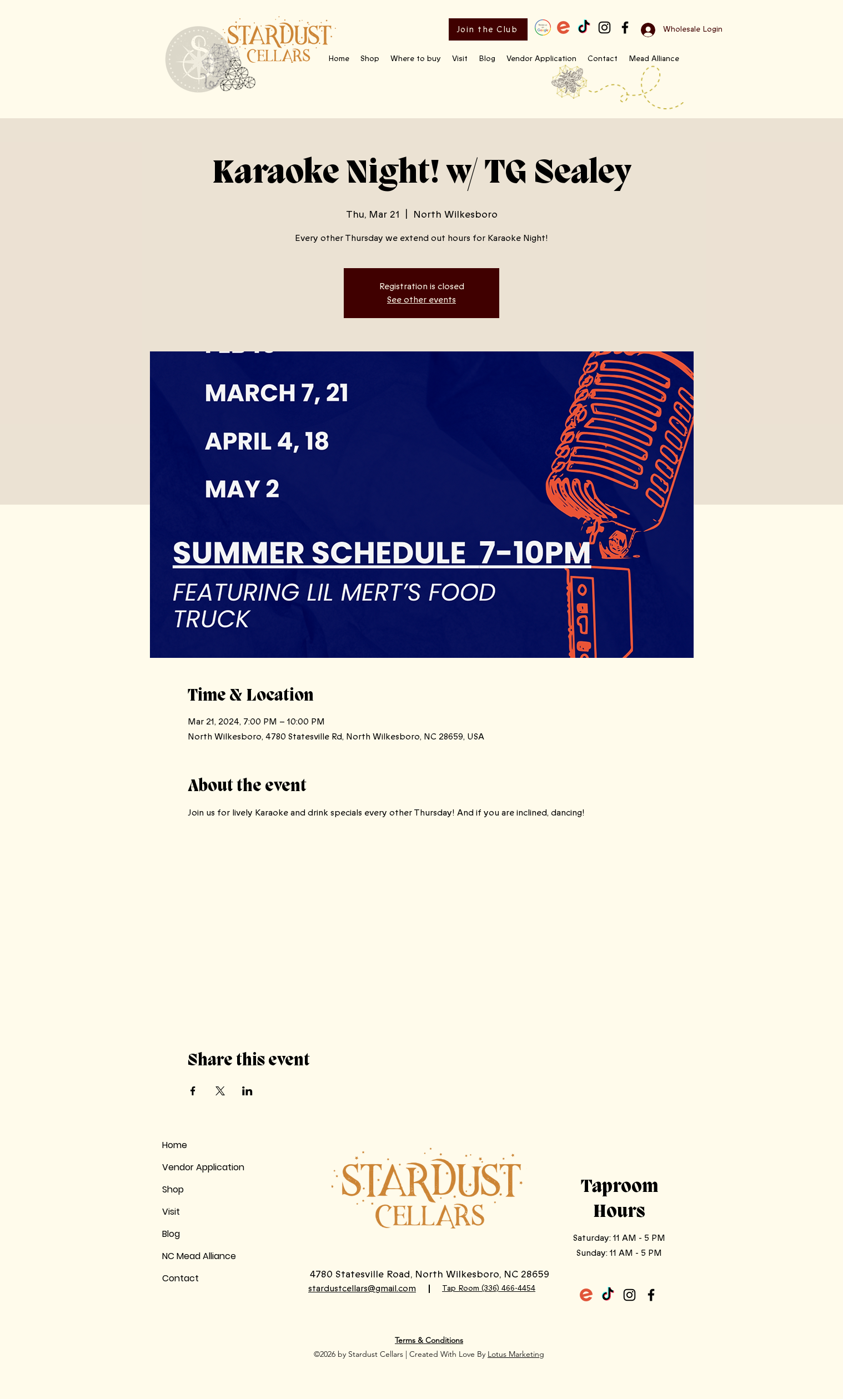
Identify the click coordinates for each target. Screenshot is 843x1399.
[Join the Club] (488, 29)
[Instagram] (604, 27)
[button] (370, 58)
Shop (173, 1189)
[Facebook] (625, 27)
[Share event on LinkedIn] (247, 1090)
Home (174, 1145)
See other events (421, 300)
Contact (180, 1278)
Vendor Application (203, 1167)
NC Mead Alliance (199, 1256)
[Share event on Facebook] (193, 1090)
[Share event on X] (220, 1090)
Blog (171, 1233)
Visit (171, 1211)
